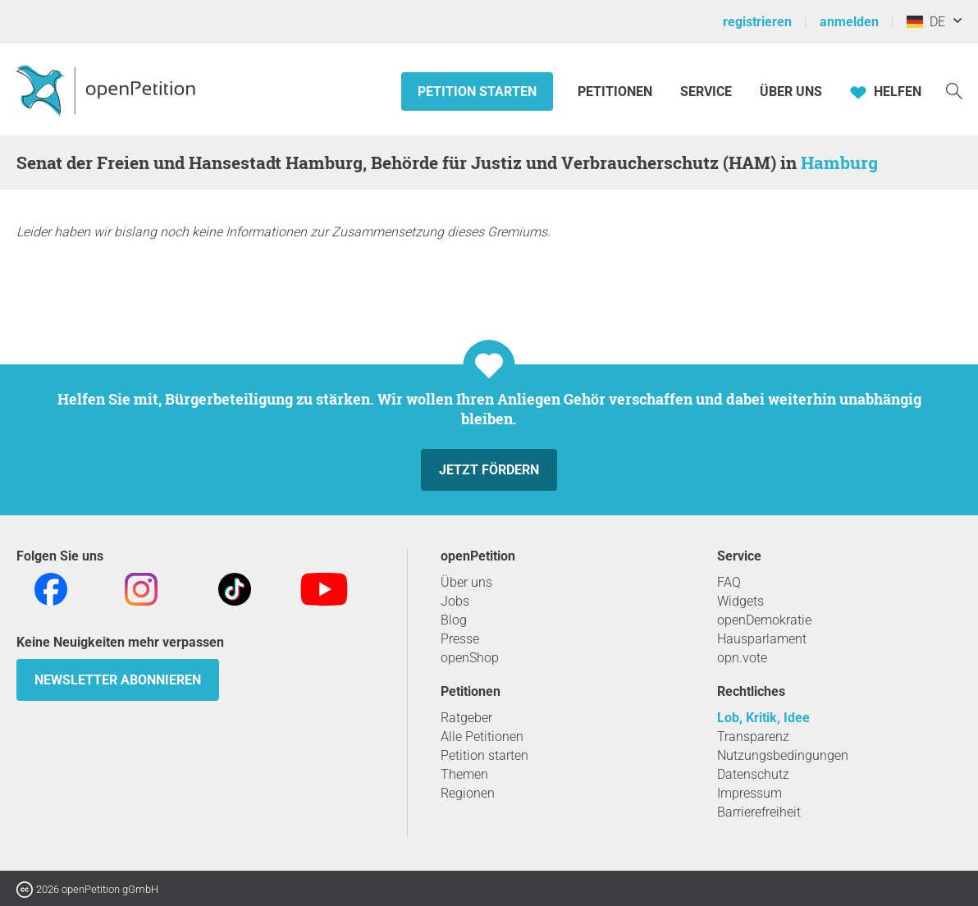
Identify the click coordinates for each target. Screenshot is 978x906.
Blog (454, 620)
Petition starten (477, 91)
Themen (464, 774)
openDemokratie (764, 620)
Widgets (740, 601)
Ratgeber (466, 717)
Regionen (468, 793)
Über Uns (791, 91)
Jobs (455, 601)
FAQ (729, 582)
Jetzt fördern (489, 470)
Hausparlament (762, 639)
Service (706, 91)
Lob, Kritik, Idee (763, 717)
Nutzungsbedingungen (782, 755)
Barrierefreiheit (759, 812)
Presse (460, 639)
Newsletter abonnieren (117, 680)
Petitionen (617, 91)
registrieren (757, 22)
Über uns (466, 582)
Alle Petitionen (482, 736)
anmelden (849, 22)
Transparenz (753, 736)
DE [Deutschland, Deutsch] (926, 22)
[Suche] (954, 89)
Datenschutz (753, 774)
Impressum (749, 793)
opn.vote (742, 658)
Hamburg (839, 162)
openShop (470, 658)
